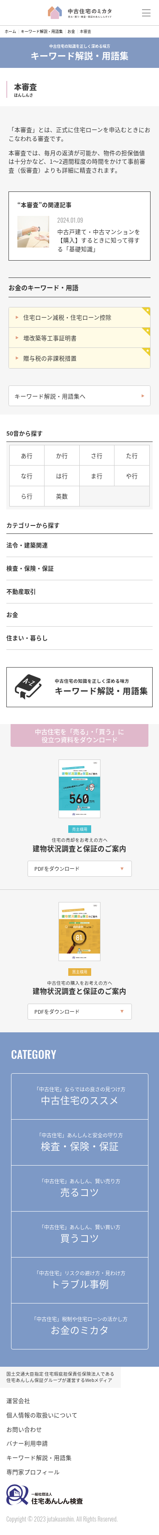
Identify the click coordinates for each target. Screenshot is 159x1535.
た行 (132, 455)
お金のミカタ (79, 1325)
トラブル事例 (79, 1279)
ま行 (97, 475)
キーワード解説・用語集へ (50, 396)
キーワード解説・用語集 (42, 31)
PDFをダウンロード (57, 868)
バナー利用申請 (27, 1443)
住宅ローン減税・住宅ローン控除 (67, 317)
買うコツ (79, 1233)
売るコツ (79, 1187)
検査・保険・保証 (30, 568)
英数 (62, 496)
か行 (62, 455)
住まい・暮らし (27, 637)
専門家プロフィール (33, 1472)
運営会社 (18, 1400)
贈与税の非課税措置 (50, 358)
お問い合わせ (24, 1429)
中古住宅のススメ (79, 1096)
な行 (27, 475)
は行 (62, 475)
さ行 (97, 455)
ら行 (27, 496)
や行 (132, 475)
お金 (71, 31)
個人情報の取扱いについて (42, 1415)
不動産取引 (21, 591)
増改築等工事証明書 (50, 338)
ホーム (10, 31)
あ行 (27, 455)
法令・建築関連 (27, 545)
